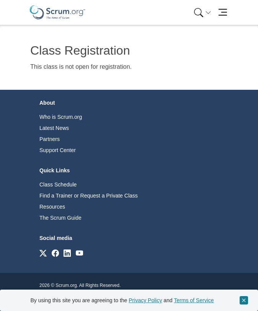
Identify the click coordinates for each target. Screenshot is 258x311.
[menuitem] (202, 12)
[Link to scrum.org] (43, 252)
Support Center (57, 150)
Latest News (54, 128)
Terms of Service (194, 300)
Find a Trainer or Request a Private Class (88, 196)
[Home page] (57, 12)
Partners (49, 139)
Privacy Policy (145, 300)
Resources (52, 207)
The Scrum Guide (60, 218)
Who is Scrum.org (60, 117)
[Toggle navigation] (222, 12)
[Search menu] (202, 12)
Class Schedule (58, 184)
